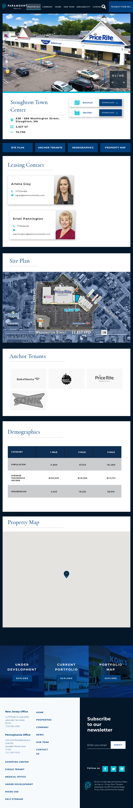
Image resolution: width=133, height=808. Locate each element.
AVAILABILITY (83, 6)
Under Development (20, 784)
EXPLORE (22, 678)
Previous (114, 80)
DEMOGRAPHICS (83, 145)
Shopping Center (17, 762)
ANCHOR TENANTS (50, 145)
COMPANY (47, 6)
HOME (40, 712)
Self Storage (14, 799)
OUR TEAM (69, 6)
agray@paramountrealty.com (30, 194)
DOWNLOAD (108, 100)
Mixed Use (12, 791)
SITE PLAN (18, 145)
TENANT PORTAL (121, 5)
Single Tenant (15, 769)
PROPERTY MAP (115, 145)
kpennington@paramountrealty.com (31, 232)
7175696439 (23, 224)
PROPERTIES (33, 6)
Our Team (43, 742)
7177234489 (21, 190)
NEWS (58, 6)
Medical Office (16, 776)
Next (122, 80)
